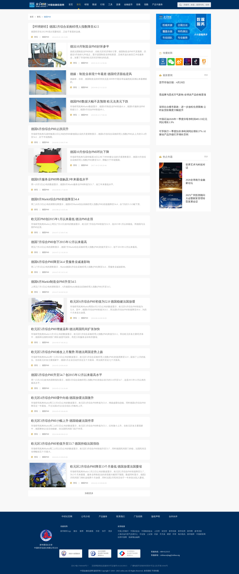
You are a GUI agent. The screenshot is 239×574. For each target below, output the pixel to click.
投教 (138, 4)
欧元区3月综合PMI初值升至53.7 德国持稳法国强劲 (65, 443)
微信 (75, 531)
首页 (71, 4)
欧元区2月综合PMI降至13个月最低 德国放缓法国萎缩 (106, 466)
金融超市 (128, 4)
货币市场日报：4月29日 (172, 82)
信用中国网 (122, 537)
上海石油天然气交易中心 (128, 534)
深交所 (164, 531)
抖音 (98, 531)
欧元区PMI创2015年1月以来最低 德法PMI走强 (62, 219)
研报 (86, 4)
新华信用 (181, 531)
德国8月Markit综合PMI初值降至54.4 (55, 199)
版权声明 (155, 516)
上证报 (149, 534)
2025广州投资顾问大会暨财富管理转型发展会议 (195, 198)
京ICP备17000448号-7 (79, 566)
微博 (81, 531)
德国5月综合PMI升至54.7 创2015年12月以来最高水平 (66, 375)
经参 (156, 534)
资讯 (79, 4)
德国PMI (45, 37)
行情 (102, 4)
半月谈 (162, 534)
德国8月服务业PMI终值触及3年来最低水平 (59, 179)
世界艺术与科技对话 (195, 166)
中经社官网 (67, 516)
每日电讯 (181, 534)
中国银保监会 (146, 531)
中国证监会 (135, 531)
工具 (110, 4)
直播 (118, 4)
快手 (104, 531)
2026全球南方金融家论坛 (195, 181)
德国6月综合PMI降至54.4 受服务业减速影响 (60, 261)
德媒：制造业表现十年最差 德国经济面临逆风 (101, 74)
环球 (174, 534)
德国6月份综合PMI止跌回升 (50, 129)
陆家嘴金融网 (134, 537)
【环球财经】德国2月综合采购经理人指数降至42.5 (65, 26)
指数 (146, 4)
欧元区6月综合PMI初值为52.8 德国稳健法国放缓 (102, 301)
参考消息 (198, 531)
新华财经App (65, 531)
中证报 (142, 534)
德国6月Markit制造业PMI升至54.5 (53, 281)
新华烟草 (190, 534)
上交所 (157, 531)
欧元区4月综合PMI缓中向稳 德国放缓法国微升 (62, 397)
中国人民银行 (123, 531)
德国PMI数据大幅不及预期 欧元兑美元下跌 (99, 101)
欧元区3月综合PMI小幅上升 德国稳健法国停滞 (62, 420)
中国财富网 (200, 534)
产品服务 (103, 516)
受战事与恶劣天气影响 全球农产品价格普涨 (182, 94)
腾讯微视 (89, 531)
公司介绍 (85, 516)
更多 (206, 75)
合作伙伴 (173, 516)
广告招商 (138, 516)
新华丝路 (172, 531)
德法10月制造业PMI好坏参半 (89, 46)
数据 (94, 4)
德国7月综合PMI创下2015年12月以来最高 (59, 242)
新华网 (190, 531)
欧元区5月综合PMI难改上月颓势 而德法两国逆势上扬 (67, 352)
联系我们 (120, 516)
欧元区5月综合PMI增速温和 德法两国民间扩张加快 (65, 329)
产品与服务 (157, 4)
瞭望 (169, 534)
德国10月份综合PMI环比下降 (89, 152)
